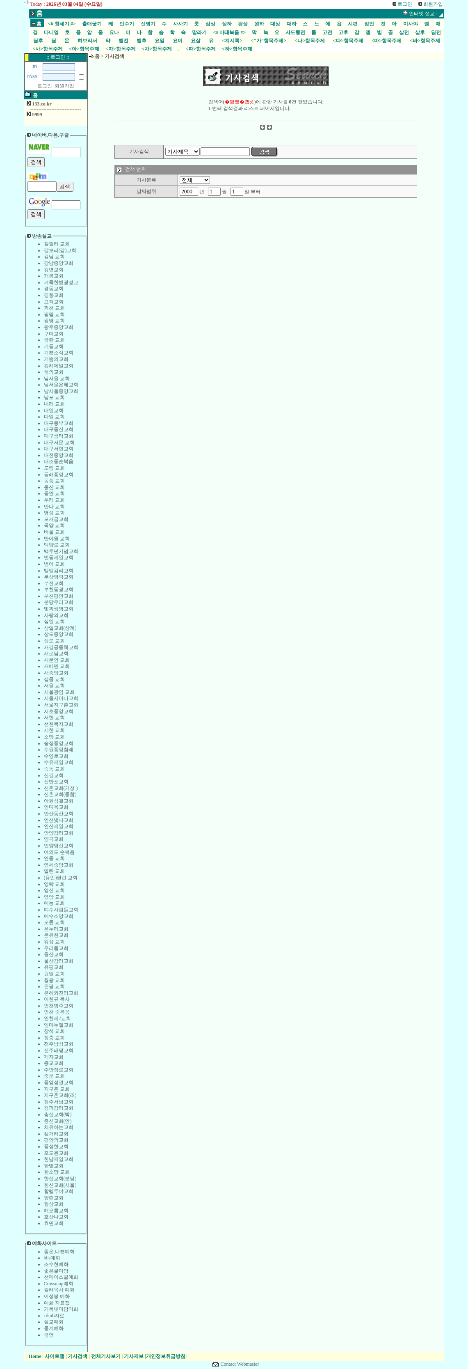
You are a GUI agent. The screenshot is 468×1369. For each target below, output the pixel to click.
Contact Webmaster (240, 1364)
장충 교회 (54, 1038)
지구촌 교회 (57, 1089)
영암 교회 (54, 897)
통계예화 (54, 1328)
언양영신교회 (58, 845)
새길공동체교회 (61, 647)
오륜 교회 (54, 922)
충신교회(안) (58, 1121)
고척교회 (54, 302)
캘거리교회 (56, 1134)
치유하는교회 (58, 1127)
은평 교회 (54, 986)
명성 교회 (54, 513)
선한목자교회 (58, 724)
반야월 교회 (57, 538)
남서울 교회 (57, 378)
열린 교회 (54, 871)
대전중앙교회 (58, 455)
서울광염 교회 (59, 692)
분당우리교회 (58, 602)
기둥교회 (54, 346)
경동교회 (54, 288)
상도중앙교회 (58, 634)
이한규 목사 (57, 999)
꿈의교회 (54, 372)
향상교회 (54, 1204)
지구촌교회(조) (60, 1095)
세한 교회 (54, 730)
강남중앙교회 (58, 263)
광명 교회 (54, 320)
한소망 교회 (57, 1172)
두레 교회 (54, 500)
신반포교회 (56, 781)
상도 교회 (54, 641)
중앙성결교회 (58, 1082)
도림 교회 (54, 468)
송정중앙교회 (58, 743)
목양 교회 (54, 525)
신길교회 (54, 775)
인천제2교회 (57, 1018)
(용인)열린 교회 (61, 878)
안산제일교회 (58, 826)
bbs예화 (52, 1258)
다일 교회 (54, 417)
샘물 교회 (54, 679)
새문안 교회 (57, 660)
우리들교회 (56, 948)
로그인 (44, 86)
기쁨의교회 (56, 359)
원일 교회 (54, 974)
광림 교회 (54, 314)
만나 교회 (54, 506)
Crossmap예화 (58, 1283)
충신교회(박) (58, 1114)
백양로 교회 (57, 545)
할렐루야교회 (58, 1191)
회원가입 (64, 86)
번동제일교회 (58, 557)
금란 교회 (54, 340)
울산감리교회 (58, 961)
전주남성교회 (58, 1044)
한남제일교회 (58, 1159)
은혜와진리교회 (61, 993)
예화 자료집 (57, 1303)
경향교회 (54, 295)
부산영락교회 (58, 577)
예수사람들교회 (61, 910)
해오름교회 (56, 1210)
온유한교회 (56, 935)
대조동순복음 (58, 461)
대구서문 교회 (59, 442)
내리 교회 (54, 404)
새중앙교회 (56, 673)
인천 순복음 (57, 1012)
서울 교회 (54, 685)
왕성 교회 (54, 942)
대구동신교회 (58, 429)
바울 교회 (54, 532)
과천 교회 (54, 308)
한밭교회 (54, 1166)
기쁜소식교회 (58, 352)
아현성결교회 (58, 801)
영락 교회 (54, 884)
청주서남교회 (58, 1102)
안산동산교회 (58, 813)
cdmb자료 (54, 1316)
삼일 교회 (54, 621)
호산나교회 (56, 1217)
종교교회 (54, 1063)
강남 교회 (54, 256)
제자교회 (54, 1057)
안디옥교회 (56, 807)
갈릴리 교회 (57, 244)
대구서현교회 (58, 449)
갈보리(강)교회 (60, 250)
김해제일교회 (58, 366)
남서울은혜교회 (61, 385)
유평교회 (54, 967)
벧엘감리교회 (58, 570)
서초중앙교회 (58, 711)
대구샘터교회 (58, 436)
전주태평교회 (58, 1050)
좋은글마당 (56, 1271)
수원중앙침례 (58, 749)
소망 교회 (54, 737)
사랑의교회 (56, 615)
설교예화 (54, 1322)
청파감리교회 (58, 1108)
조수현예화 (56, 1264)
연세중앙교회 (58, 865)
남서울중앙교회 (61, 391)
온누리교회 (56, 929)
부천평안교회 (58, 596)
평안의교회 (56, 1140)
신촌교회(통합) (60, 794)
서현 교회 (54, 717)
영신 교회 (54, 890)
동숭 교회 (54, 481)
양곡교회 (54, 839)
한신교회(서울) (60, 1185)
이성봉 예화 (57, 1296)
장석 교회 (54, 1031)
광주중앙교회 (58, 327)
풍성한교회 (56, 1146)
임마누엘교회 (58, 1025)
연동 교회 (54, 858)
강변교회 (54, 270)
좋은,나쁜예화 (59, 1251)
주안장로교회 (58, 1070)
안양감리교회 (58, 833)
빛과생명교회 (58, 609)
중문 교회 (54, 1076)
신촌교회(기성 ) (61, 788)
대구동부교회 (58, 423)
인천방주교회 (58, 1006)
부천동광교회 (58, 589)
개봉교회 (54, 276)
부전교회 (54, 583)
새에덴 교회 (57, 666)
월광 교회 (54, 980)
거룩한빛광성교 (61, 282)
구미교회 (54, 334)
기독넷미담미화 (61, 1309)
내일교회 (54, 410)
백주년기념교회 (61, 551)
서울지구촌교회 (61, 705)
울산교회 (54, 954)
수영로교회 (56, 756)
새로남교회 (56, 653)
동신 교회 (54, 487)
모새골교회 (56, 519)
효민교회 (54, 1223)
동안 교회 (54, 493)
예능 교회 (54, 903)
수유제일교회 (58, 762)
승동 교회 (54, 769)
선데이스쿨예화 (61, 1277)
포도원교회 (56, 1153)
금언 (49, 1335)
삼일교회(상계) (60, 628)
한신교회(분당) (60, 1178)
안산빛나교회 (58, 820)
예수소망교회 (58, 916)
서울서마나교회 (61, 698)
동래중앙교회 (58, 474)
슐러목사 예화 (59, 1290)
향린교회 (54, 1198)
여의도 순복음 (59, 852)
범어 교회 (54, 564)
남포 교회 (54, 397)
